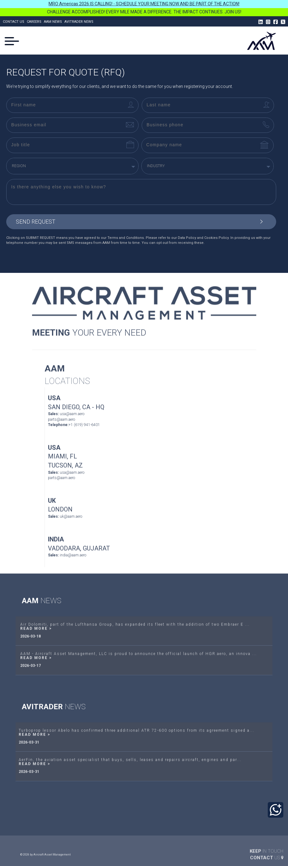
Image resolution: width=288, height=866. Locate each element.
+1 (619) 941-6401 (84, 435)
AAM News (53, 22)
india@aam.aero (73, 565)
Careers (34, 22)
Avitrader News (78, 22)
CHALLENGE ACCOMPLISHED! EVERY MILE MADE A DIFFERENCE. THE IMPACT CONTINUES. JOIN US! (144, 11)
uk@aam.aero (71, 526)
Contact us (13, 22)
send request (141, 221)
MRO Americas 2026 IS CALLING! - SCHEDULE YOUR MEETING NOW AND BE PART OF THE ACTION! (144, 3)
